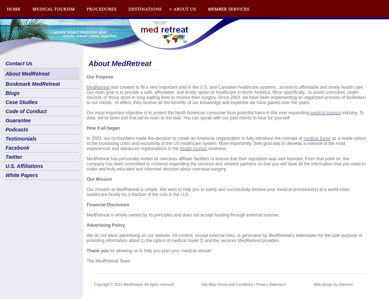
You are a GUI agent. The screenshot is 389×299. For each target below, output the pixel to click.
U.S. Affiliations (24, 166)
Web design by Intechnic (333, 285)
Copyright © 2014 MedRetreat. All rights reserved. (134, 285)
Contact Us (19, 63)
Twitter (13, 157)
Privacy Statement (271, 285)
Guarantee (18, 120)
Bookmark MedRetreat (32, 84)
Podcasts (16, 130)
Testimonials (21, 139)
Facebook (17, 148)
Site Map (208, 285)
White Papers (21, 175)
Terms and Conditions (235, 285)
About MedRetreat (27, 74)
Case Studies (21, 102)
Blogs (12, 93)
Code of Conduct (26, 111)
